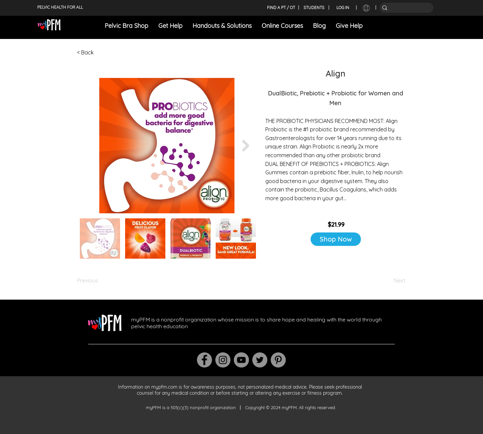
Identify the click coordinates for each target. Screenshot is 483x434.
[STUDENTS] (314, 8)
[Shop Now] (336, 239)
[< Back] (99, 52)
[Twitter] (259, 359)
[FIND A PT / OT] (281, 8)
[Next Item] (245, 145)
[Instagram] (222, 359)
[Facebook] (204, 359)
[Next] (389, 280)
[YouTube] (241, 359)
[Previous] (99, 280)
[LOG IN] (343, 8)
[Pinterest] (278, 359)
